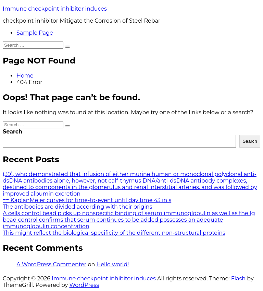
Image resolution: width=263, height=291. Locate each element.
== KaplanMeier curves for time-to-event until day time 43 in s (87, 200)
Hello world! (112, 264)
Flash (238, 278)
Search (12, 131)
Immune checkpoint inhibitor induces (55, 8)
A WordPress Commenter (51, 264)
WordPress (84, 285)
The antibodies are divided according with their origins (77, 206)
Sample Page (34, 33)
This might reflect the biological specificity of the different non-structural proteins (114, 233)
